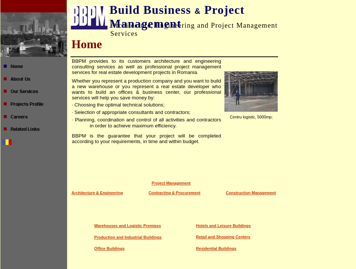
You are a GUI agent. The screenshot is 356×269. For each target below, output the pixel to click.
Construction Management (251, 193)
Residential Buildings (216, 248)
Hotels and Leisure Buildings (223, 225)
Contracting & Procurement (174, 193)
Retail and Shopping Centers (223, 237)
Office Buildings (109, 248)
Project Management (171, 183)
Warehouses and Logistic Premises (127, 225)
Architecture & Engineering (97, 193)
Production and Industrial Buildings (128, 237)
